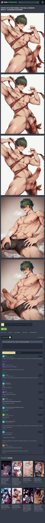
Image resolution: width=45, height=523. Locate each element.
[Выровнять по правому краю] (11, 342)
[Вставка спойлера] (26, 342)
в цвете (10, 332)
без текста (25, 332)
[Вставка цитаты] (23, 342)
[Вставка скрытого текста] (27, 342)
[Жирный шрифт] (3, 342)
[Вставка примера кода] (24, 342)
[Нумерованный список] (14, 342)
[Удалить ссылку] (19, 342)
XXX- (10, 2)
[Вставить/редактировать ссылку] (18, 342)
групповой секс (33, 332)
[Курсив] (5, 342)
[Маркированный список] (13, 342)
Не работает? (41, 337)
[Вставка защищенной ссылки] (21, 342)
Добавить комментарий (9, 352)
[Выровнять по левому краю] (8, 342)
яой (5, 332)
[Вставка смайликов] (16, 342)
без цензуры (17, 332)
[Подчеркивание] (6, 342)
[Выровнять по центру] (10, 342)
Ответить (4, 361)
